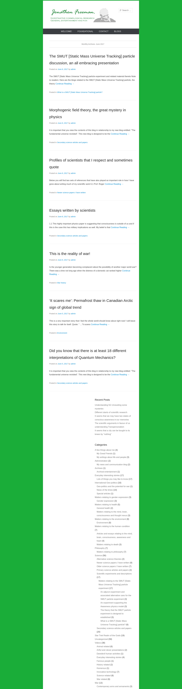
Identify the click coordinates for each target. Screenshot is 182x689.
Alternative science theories (109, 559)
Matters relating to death (108, 544)
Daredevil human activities (108, 654)
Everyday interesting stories (107, 475)
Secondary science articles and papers (72, 142)
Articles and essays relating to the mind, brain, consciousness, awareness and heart (114, 537)
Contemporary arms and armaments (113, 686)
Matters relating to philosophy (110, 552)
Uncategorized (101, 639)
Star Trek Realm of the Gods (107, 635)
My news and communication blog (112, 464)
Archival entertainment (107, 472)
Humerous (101, 668)
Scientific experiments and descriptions (114, 574)
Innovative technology (106, 672)
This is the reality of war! (69, 254)
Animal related (103, 646)
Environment (62, 333)
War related (102, 679)
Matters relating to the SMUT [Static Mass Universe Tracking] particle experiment (115, 584)
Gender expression (105, 501)
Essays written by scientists (72, 210)
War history (61, 283)
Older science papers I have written (112, 566)
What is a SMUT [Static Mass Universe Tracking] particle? (79, 92)
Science (98, 555)
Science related (104, 675)
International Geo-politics (106, 483)
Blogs (117, 31)
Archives (99, 468)
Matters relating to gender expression (111, 497)
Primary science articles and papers (113, 570)
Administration (101, 461)
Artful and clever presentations (110, 650)
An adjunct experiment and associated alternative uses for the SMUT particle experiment (115, 595)
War (96, 683)
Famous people (104, 661)
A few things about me (105, 450)
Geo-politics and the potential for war (113, 486)
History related (103, 665)
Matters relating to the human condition (112, 526)
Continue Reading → (64, 84)
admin (73, 69)
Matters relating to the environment (110, 519)
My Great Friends (104, 453)
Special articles (103, 494)
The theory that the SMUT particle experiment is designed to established (115, 613)
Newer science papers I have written (71, 193)
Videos (98, 643)
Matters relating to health (106, 505)
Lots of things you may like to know (112, 479)
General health (103, 508)
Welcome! (66, 31)
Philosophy (100, 548)
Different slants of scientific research (111, 412)
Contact (103, 31)
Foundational (85, 31)
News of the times (105, 490)
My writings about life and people (111, 457)
